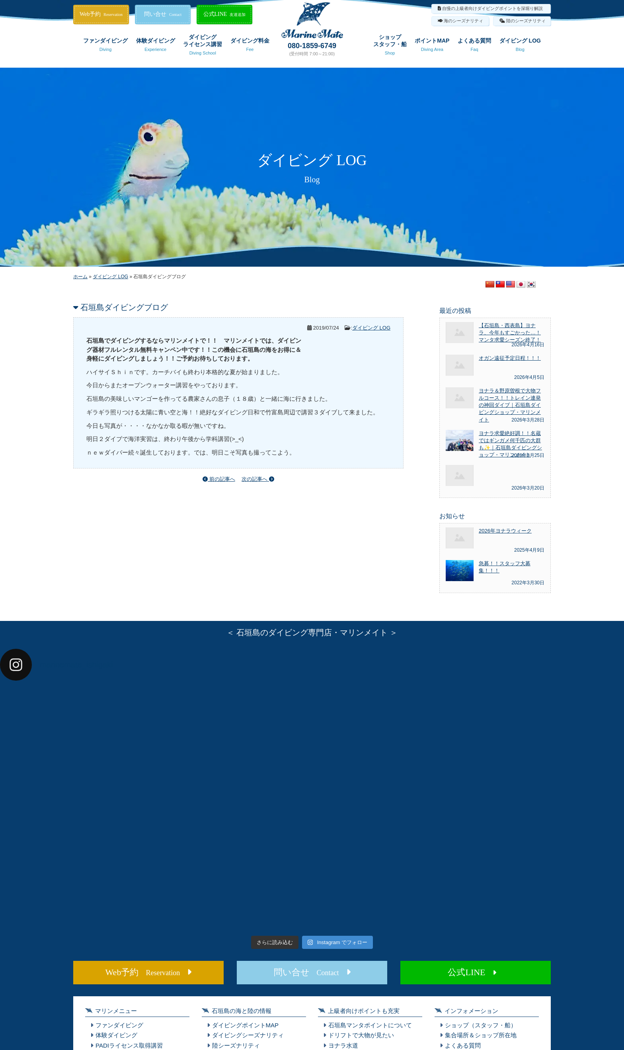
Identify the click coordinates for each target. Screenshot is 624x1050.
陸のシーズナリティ (526, 20)
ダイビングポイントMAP (245, 1025)
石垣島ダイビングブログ (124, 307)
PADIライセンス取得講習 (129, 1045)
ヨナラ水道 (343, 1045)
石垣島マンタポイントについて (370, 1025)
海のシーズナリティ (463, 20)
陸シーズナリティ (236, 1045)
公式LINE (224, 14)
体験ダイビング (155, 46)
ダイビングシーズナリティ (248, 1035)
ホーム (80, 276)
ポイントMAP (432, 46)
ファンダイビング (105, 46)
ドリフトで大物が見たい (361, 1035)
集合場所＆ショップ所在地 (481, 1035)
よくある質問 (474, 46)
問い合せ (162, 14)
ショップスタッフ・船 (390, 46)
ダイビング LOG (520, 46)
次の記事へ (258, 479)
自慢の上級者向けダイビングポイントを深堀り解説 (492, 8)
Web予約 (101, 14)
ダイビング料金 (249, 46)
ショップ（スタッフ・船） (481, 1025)
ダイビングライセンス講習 (202, 46)
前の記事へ (219, 479)
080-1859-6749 (312, 46)
